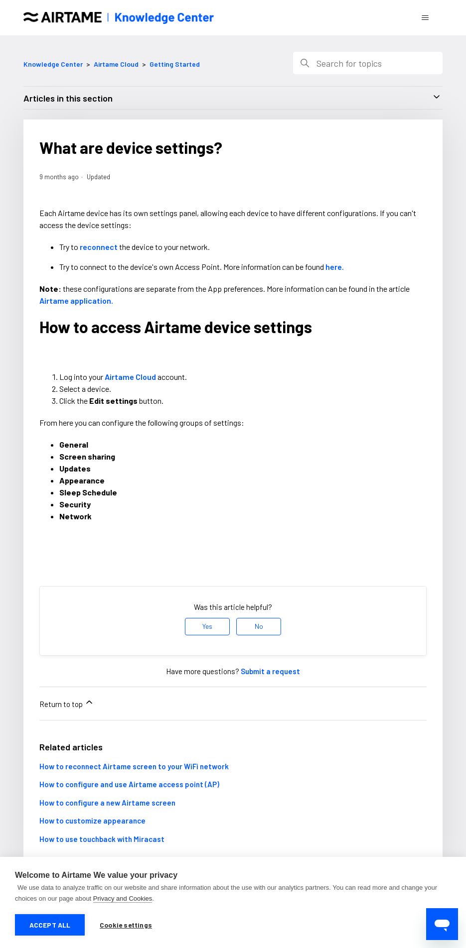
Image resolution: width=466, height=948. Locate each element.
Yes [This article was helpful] (207, 626)
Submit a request (270, 671)
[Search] (368, 63)
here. (334, 266)
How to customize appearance (92, 820)
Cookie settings (126, 925)
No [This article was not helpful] (259, 626)
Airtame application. (76, 300)
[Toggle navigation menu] (425, 18)
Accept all (50, 925)
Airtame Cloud (116, 64)
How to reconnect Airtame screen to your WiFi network (134, 766)
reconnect (99, 246)
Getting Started (175, 64)
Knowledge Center (53, 64)
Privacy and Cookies (123, 898)
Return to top (66, 703)
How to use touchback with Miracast (101, 838)
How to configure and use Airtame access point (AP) (129, 784)
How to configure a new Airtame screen (107, 802)
